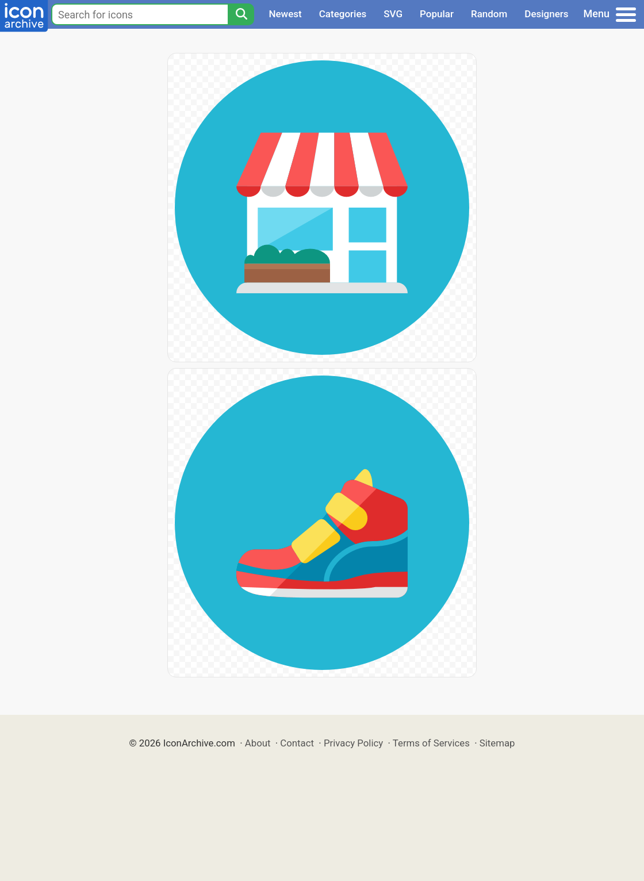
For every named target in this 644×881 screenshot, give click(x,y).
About (258, 743)
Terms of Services (431, 743)
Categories (343, 14)
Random (489, 14)
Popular (437, 14)
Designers (546, 14)
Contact (297, 743)
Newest (285, 14)
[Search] (241, 14)
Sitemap (497, 743)
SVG (393, 14)
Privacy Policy (353, 743)
